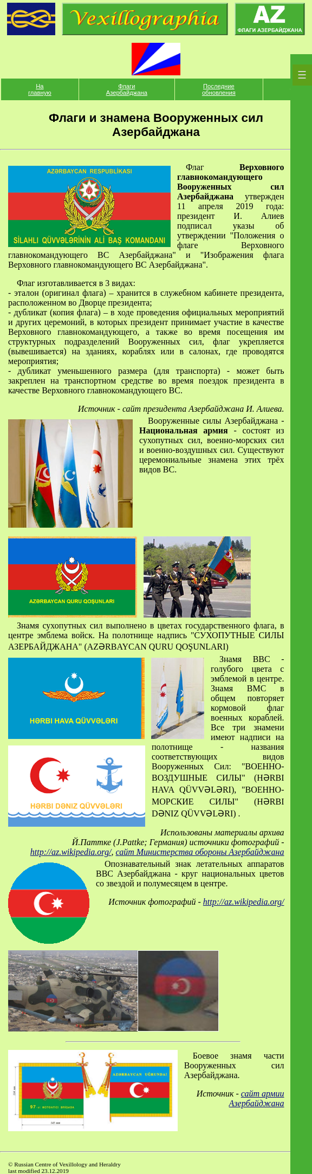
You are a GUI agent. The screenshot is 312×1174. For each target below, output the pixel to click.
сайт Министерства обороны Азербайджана (199, 852)
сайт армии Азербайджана (256, 1098)
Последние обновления (219, 89)
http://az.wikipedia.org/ (71, 852)
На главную (39, 89)
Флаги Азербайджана (126, 89)
